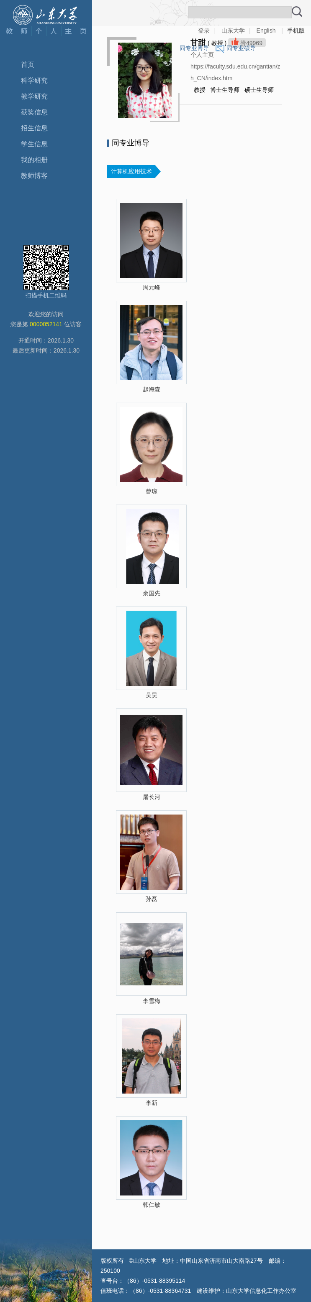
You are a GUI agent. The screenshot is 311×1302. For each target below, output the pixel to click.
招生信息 (34, 128)
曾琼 (151, 491)
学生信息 (34, 143)
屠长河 (151, 797)
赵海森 (151, 389)
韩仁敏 (151, 1204)
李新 (151, 1102)
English (266, 30)
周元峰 (151, 287)
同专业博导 (194, 48)
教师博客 (34, 175)
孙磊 (151, 899)
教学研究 (34, 96)
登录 (204, 30)
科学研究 (34, 80)
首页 (27, 64)
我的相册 (34, 159)
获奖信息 (34, 112)
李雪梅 (151, 1000)
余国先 (151, 593)
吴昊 (151, 695)
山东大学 (233, 30)
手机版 (296, 30)
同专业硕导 (241, 48)
